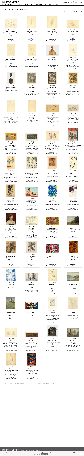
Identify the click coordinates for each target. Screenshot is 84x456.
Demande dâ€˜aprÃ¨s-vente (11, 40)
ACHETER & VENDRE (22, 4)
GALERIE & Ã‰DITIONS (36, 4)
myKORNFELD (56, 4)
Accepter (44, 454)
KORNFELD (12, 2)
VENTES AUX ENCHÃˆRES (9, 4)
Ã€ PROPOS (48, 4)
